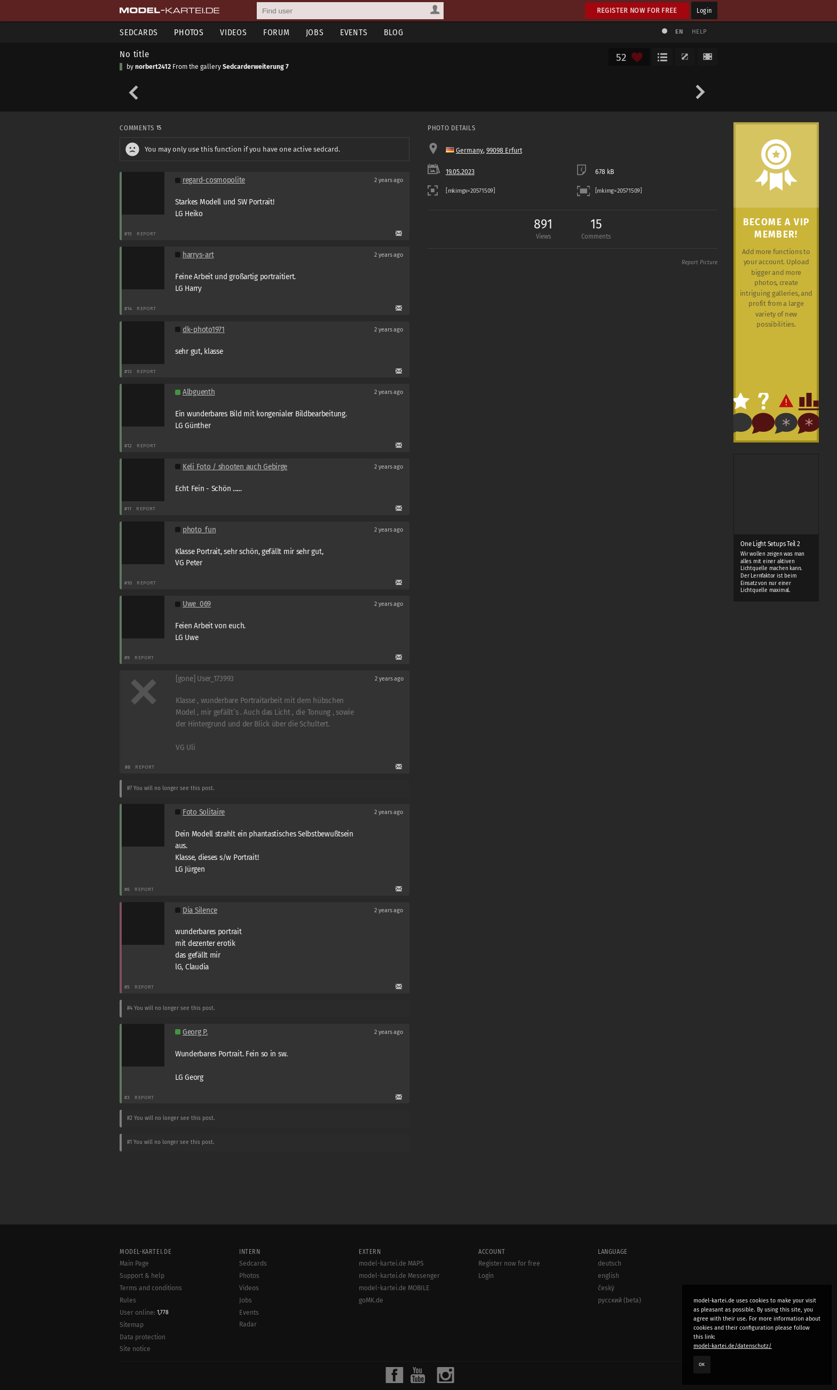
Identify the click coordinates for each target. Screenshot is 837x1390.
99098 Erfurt (504, 150)
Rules (128, 1300)
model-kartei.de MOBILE (394, 1288)
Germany (469, 150)
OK (702, 1364)
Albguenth (199, 392)
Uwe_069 (197, 604)
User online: (144, 1312)
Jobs (315, 32)
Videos (233, 32)
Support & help (142, 1276)
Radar (248, 1324)
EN (679, 31)
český (606, 1288)
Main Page (134, 1263)
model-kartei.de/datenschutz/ (732, 1345)
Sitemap (132, 1325)
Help (699, 31)
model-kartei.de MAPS (391, 1263)
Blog (394, 32)
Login (704, 10)
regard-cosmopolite (214, 180)
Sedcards (139, 32)
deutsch (609, 1263)
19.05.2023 (460, 172)
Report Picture (699, 262)
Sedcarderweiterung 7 (256, 66)
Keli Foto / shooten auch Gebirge (235, 466)
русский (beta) (619, 1300)
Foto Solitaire (204, 812)
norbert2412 (153, 66)
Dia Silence (200, 910)
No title (134, 54)
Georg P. (195, 1032)
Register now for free (637, 10)
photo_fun (199, 529)
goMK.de (371, 1300)
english (608, 1276)
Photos (189, 32)
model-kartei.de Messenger (399, 1276)
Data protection (142, 1337)
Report (146, 233)
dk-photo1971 (204, 329)
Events (354, 32)
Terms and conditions (151, 1288)
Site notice (135, 1349)
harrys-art (198, 254)
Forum (276, 32)
